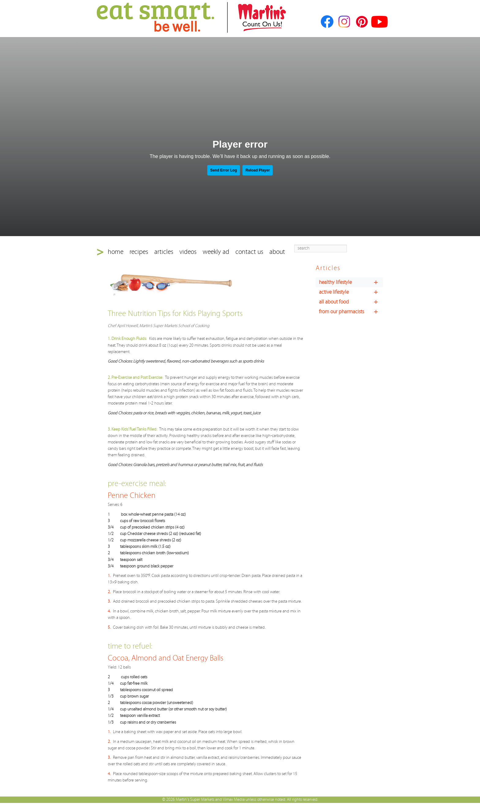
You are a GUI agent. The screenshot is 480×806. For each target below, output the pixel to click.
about (277, 252)
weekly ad (216, 252)
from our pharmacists (351, 312)
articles (163, 252)
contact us (249, 252)
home (115, 252)
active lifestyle (351, 292)
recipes (138, 252)
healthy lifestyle (351, 282)
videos (188, 252)
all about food (351, 302)
